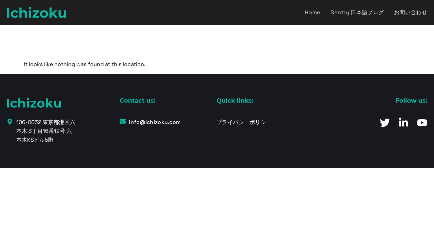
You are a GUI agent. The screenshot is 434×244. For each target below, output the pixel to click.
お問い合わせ (410, 12)
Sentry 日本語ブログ (357, 12)
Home (312, 12)
